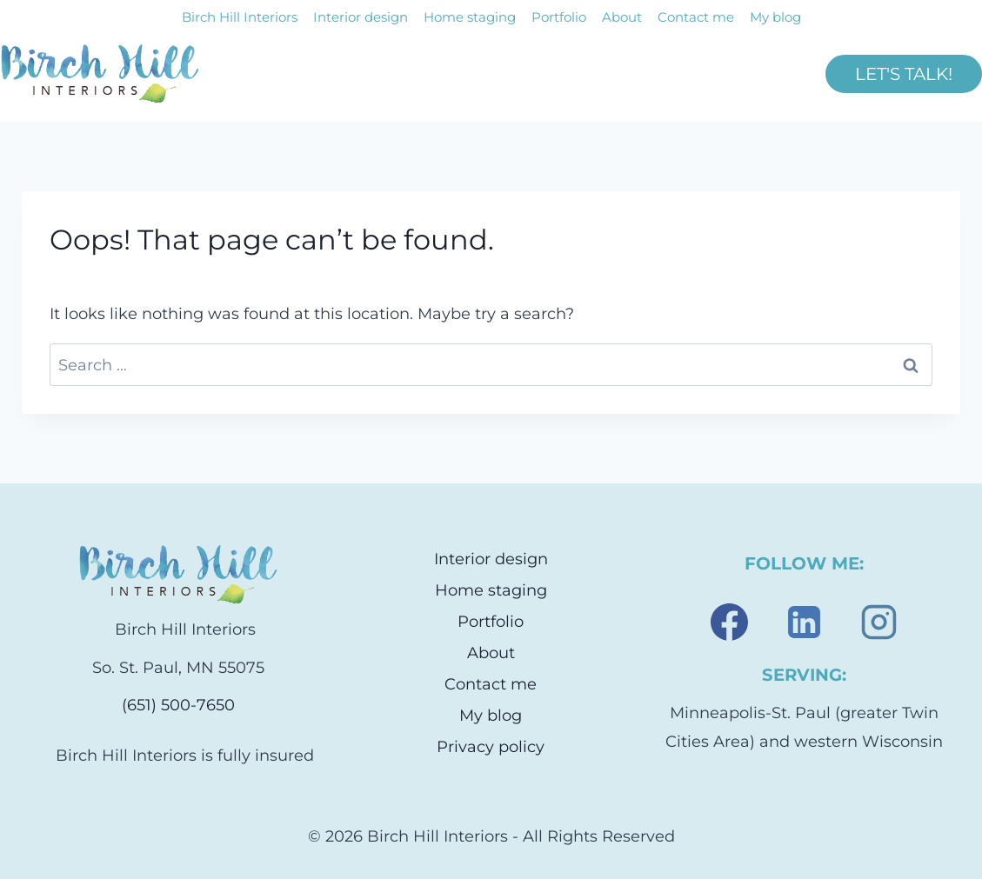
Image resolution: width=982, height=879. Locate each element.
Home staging (470, 17)
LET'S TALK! (903, 73)
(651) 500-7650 (178, 705)
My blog (775, 17)
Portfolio (558, 17)
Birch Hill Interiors (239, 17)
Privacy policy (490, 746)
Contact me (696, 17)
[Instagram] (878, 622)
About (622, 17)
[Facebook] (728, 622)
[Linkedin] (803, 622)
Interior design (360, 17)
